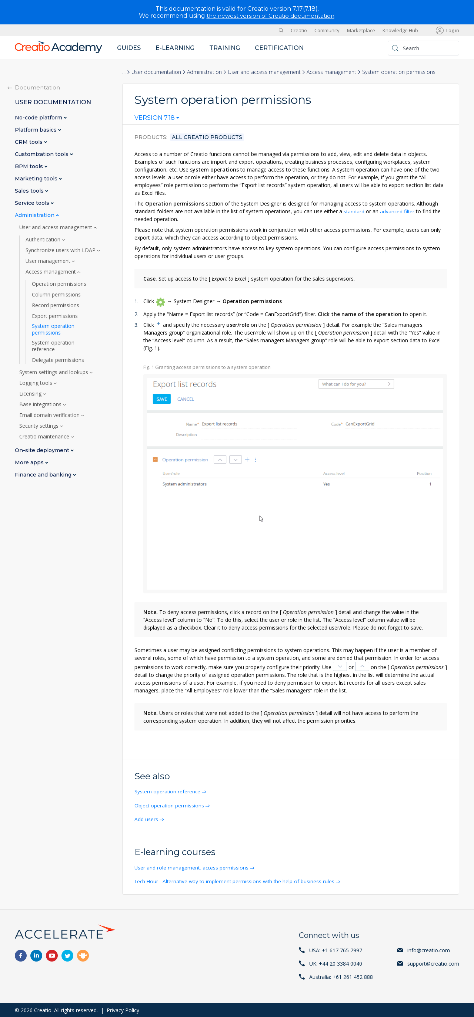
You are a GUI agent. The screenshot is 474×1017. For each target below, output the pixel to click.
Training (224, 47)
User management (49, 261)
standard (354, 211)
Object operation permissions (170, 804)
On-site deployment (43, 450)
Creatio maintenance (45, 436)
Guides (129, 47)
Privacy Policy (123, 1009)
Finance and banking (44, 475)
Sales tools (30, 191)
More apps (30, 463)
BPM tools (29, 166)
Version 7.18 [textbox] (154, 118)
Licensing (31, 393)
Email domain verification (50, 415)
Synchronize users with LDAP (61, 250)
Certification (279, 47)
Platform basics (36, 130)
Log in (452, 30)
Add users (147, 818)
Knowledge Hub (400, 30)
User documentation (156, 71)
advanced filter (397, 211)
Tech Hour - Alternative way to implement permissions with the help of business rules (237, 880)
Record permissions (55, 305)
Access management (331, 71)
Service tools (33, 203)
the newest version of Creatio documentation (270, 15)
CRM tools (29, 142)
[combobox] (156, 119)
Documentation (37, 87)
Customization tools (42, 154)
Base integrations (41, 404)
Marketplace (361, 30)
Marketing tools (37, 179)
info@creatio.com (428, 949)
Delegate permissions (58, 360)
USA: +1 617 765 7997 (335, 949)
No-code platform (39, 118)
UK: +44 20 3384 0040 (335, 962)
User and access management (264, 71)
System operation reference (168, 791)
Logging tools (36, 383)
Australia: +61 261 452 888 (341, 976)
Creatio (299, 30)
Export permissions (55, 316)
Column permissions (56, 294)
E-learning (175, 47)
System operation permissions (53, 329)
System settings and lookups (54, 372)
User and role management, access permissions (192, 867)
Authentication (44, 239)
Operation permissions (59, 284)
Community (327, 30)
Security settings (39, 426)
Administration (204, 71)
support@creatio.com (433, 962)
